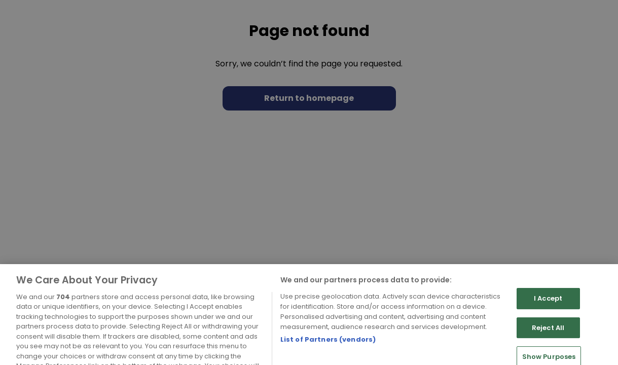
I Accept (548, 310)
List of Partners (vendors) (328, 351)
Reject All (548, 339)
